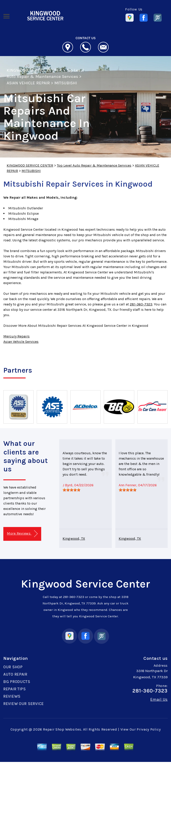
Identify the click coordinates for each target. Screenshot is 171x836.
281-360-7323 (141, 304)
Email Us (159, 699)
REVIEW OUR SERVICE (23, 703)
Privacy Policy (149, 729)
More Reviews (22, 533)
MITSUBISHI (65, 83)
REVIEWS (11, 696)
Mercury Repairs (16, 336)
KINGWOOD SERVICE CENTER (34, 70)
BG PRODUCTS (16, 681)
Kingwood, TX (74, 538)
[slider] (71, 490)
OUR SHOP (13, 666)
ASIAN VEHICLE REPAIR (28, 83)
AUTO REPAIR (15, 674)
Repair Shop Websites (62, 729)
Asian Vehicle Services (21, 341)
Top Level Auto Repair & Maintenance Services (94, 165)
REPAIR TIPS (14, 689)
